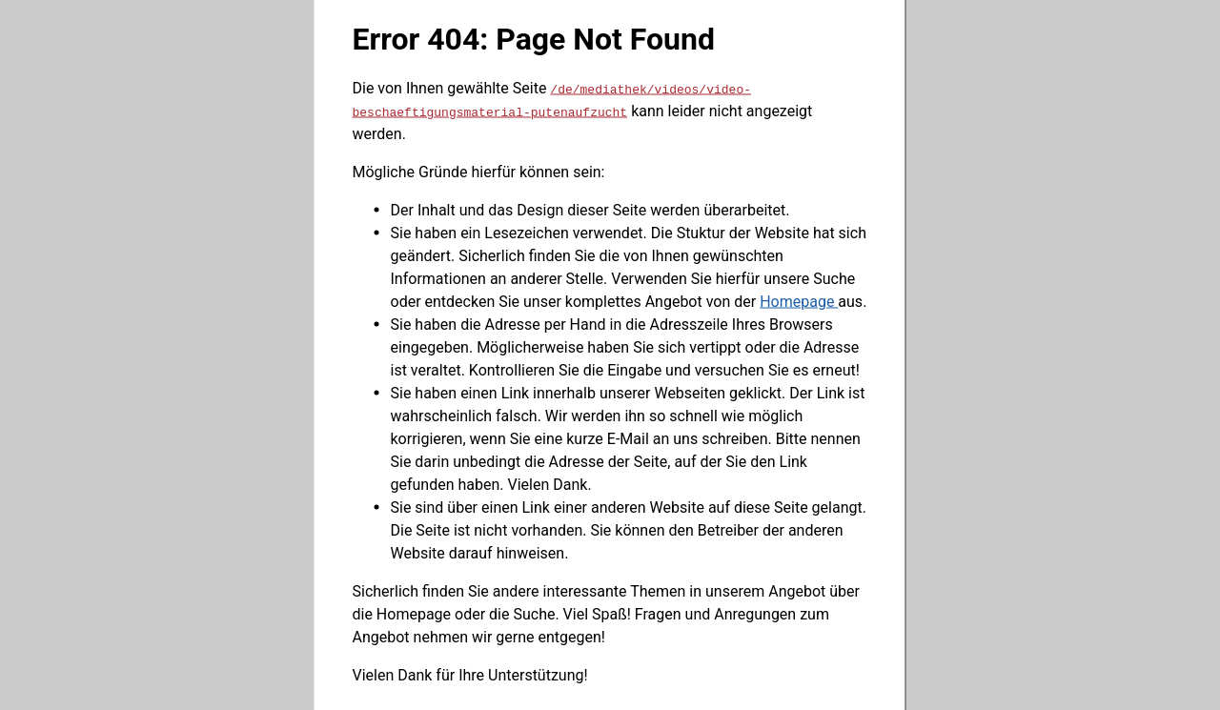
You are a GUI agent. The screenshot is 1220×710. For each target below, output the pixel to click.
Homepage (799, 301)
